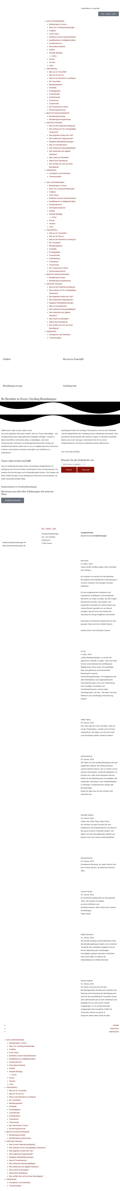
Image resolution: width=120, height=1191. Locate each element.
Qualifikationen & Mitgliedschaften (62, 40)
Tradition (52, 31)
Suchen (69, 470)
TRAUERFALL (52, 69)
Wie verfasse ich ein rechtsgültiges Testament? (27, 1148)
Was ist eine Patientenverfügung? (62, 126)
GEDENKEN (51, 170)
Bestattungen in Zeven (58, 24)
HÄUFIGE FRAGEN (54, 123)
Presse (52, 59)
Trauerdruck (53, 100)
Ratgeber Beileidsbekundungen (61, 142)
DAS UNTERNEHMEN (55, 21)
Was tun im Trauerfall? (58, 72)
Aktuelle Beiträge (55, 53)
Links (51, 65)
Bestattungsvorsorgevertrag (60, 119)
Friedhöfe (52, 88)
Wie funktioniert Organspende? (61, 138)
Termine (52, 62)
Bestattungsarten (55, 84)
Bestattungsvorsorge (57, 116)
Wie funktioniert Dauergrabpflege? (62, 148)
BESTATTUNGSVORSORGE (57, 113)
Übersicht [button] (85, 470)
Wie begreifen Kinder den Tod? (61, 135)
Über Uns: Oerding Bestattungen (62, 27)
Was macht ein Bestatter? (59, 157)
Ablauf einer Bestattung (58, 161)
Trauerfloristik (54, 94)
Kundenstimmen (55, 43)
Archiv (54, 56)
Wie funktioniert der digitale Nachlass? (24, 1167)
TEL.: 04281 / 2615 (49, 529)
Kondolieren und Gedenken (60, 173)
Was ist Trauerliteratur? (58, 145)
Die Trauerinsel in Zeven (58, 107)
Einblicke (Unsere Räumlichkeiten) (62, 37)
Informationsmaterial (57, 46)
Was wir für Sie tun (56, 75)
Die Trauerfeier (55, 81)
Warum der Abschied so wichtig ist (62, 78)
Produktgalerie (54, 91)
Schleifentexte (54, 97)
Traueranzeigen (55, 176)
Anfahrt (52, 50)
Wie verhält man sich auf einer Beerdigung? (26, 1176)
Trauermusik (54, 104)
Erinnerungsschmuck (57, 110)
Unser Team (54, 34)
